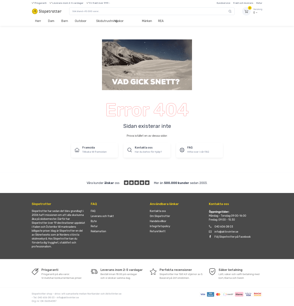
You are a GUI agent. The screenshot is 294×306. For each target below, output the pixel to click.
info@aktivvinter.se (223, 231)
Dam (51, 21)
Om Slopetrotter (160, 216)
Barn (64, 21)
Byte (94, 221)
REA (161, 21)
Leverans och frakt (102, 216)
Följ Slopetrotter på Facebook (230, 236)
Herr (38, 21)
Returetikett (158, 231)
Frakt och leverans (243, 3)
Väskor (119, 21)
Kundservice (223, 3)
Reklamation (98, 231)
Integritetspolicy (160, 226)
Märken (147, 21)
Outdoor (80, 21)
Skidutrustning (103, 21)
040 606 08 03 (221, 226)
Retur (259, 3)
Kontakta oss (158, 211)
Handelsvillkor (158, 221)
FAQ (93, 211)
